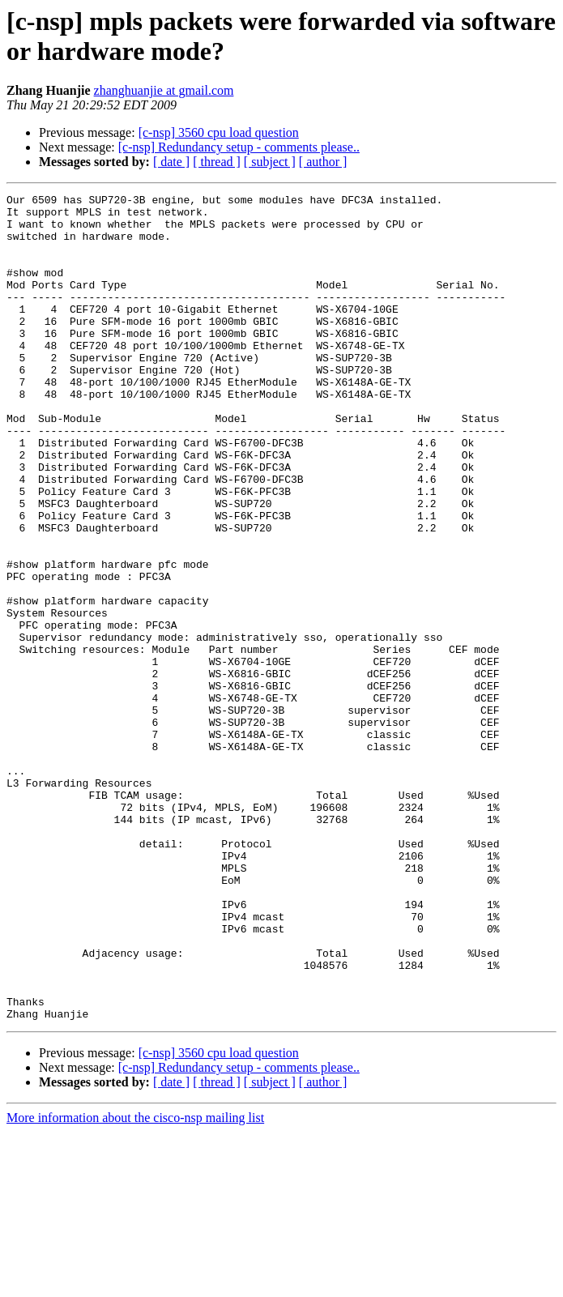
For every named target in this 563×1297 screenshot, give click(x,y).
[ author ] (323, 162)
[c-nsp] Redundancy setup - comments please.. (239, 147)
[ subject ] (270, 162)
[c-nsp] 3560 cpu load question (219, 132)
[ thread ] (217, 162)
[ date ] (171, 162)
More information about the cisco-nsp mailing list (135, 1283)
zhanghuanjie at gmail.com (164, 90)
